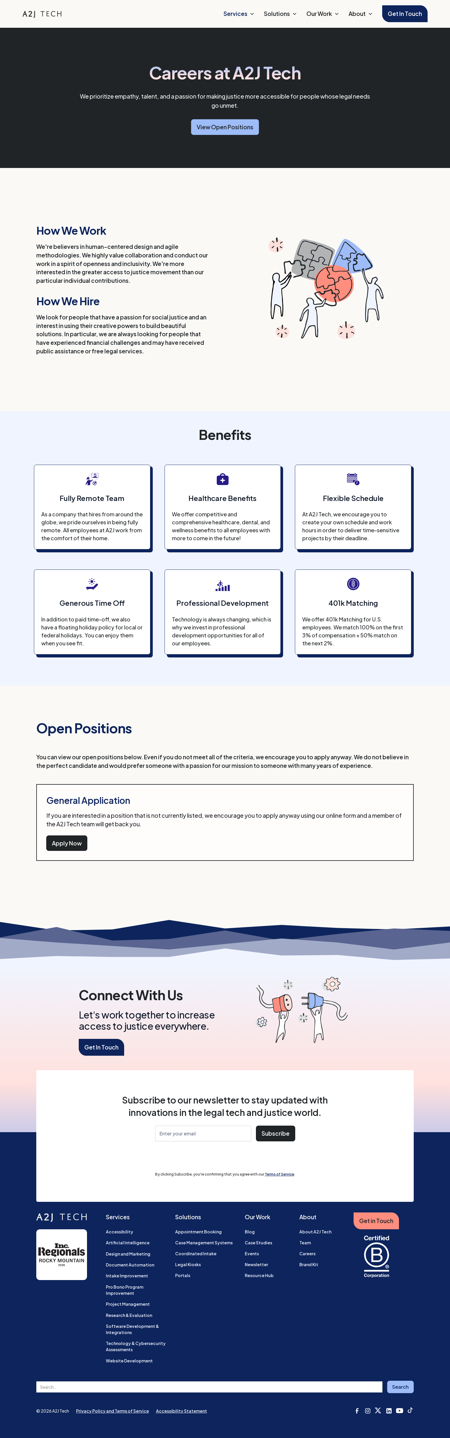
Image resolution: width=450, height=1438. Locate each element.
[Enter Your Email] (203, 1133)
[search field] (209, 1387)
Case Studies (258, 1242)
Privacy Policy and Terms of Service (112, 1410)
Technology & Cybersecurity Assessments (136, 1346)
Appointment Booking (198, 1231)
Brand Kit (308, 1264)
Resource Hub (259, 1275)
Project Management (128, 1304)
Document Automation (130, 1264)
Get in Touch (376, 1220)
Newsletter (256, 1264)
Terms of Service (279, 1174)
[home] (41, 13)
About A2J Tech (315, 1231)
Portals (182, 1275)
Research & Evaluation (129, 1315)
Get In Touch (405, 13)
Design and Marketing (128, 1253)
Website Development (129, 1360)
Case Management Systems (204, 1242)
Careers (307, 1253)
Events (252, 1253)
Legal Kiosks (188, 1264)
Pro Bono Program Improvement (124, 1290)
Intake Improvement (127, 1275)
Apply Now (67, 843)
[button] (239, 13)
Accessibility (119, 1231)
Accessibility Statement (181, 1410)
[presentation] (200, 1157)
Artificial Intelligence (128, 1242)
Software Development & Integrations (132, 1329)
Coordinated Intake (195, 1253)
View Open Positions (225, 126)
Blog (250, 1231)
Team (305, 1242)
